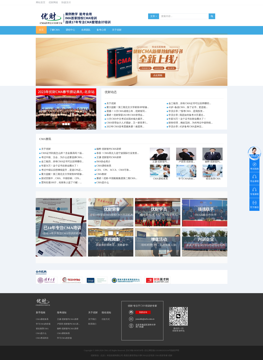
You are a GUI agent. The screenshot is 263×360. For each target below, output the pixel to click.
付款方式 (106, 319)
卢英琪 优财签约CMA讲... (68, 324)
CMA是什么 (102, 182)
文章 (153, 16)
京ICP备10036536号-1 (135, 350)
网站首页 (40, 2)
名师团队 (86, 30)
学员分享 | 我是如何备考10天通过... (187, 115)
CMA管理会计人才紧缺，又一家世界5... (127, 122)
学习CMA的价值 (43, 324)
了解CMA (55, 30)
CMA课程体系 (103, 165)
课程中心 (70, 30)
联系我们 (92, 324)
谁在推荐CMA (213, 178)
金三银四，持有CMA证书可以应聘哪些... (190, 103)
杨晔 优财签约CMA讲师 (108, 149)
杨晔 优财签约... (213, 161)
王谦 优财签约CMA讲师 (108, 157)
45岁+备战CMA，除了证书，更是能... (188, 107)
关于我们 (92, 319)
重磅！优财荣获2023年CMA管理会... (125, 115)
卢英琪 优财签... (187, 161)
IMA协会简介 (103, 161)
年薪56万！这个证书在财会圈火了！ (187, 119)
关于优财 (116, 30)
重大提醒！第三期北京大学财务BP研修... (128, 107)
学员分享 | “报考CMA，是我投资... (186, 111)
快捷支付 (66, 2)
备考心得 (101, 30)
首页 (41, 30)
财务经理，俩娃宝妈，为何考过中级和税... (191, 122)
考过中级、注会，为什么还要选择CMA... (62, 157)
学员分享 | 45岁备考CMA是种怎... (186, 126)
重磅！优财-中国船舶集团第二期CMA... (116, 178)
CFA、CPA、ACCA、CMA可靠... (113, 170)
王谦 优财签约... (160, 161)
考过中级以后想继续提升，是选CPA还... (62, 170)
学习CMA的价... (186, 178)
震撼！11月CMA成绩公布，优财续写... (126, 111)
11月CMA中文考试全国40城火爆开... (125, 119)
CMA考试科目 (42, 338)
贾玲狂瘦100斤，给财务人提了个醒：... (61, 182)
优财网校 (53, 2)
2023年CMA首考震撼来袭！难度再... (125, 126)
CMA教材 (101, 174)
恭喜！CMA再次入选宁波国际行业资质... (117, 153)
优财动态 (111, 92)
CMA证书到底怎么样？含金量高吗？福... (62, 153)
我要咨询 (143, 312)
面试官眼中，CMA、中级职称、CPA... (61, 178)
